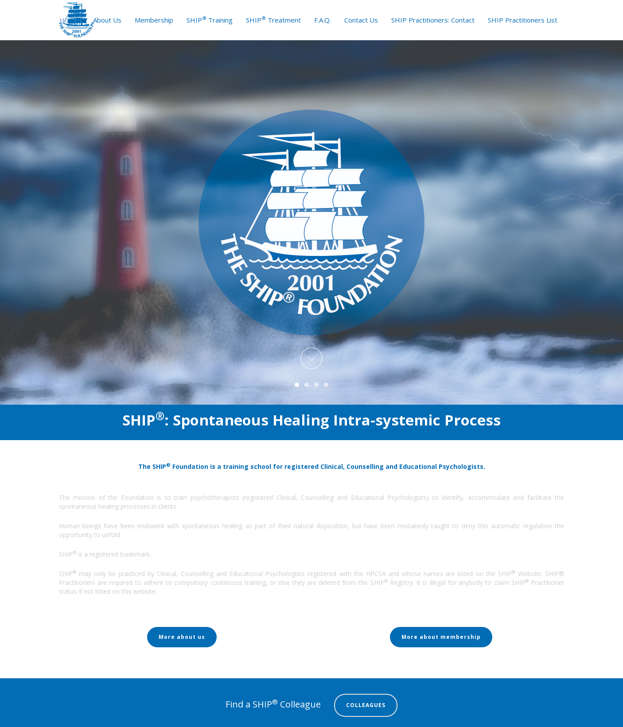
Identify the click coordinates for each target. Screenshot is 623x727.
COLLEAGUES (365, 705)
